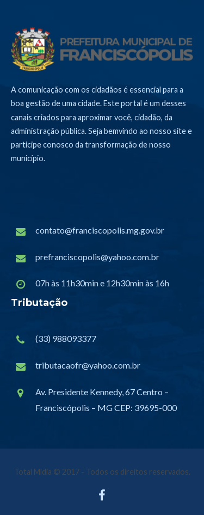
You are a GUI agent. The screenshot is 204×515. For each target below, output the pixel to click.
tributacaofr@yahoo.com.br (87, 365)
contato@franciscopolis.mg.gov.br (99, 230)
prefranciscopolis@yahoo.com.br (97, 257)
